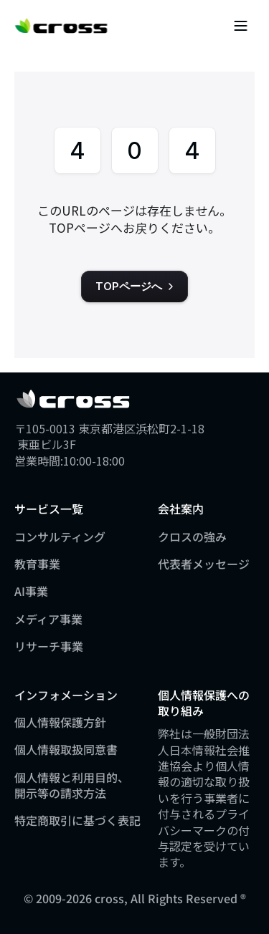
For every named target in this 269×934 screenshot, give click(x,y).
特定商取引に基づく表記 (77, 820)
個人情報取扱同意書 (66, 749)
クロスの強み (192, 536)
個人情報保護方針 (60, 722)
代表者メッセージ (204, 563)
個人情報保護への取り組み (204, 702)
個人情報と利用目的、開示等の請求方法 (71, 785)
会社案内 (181, 508)
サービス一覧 (48, 508)
